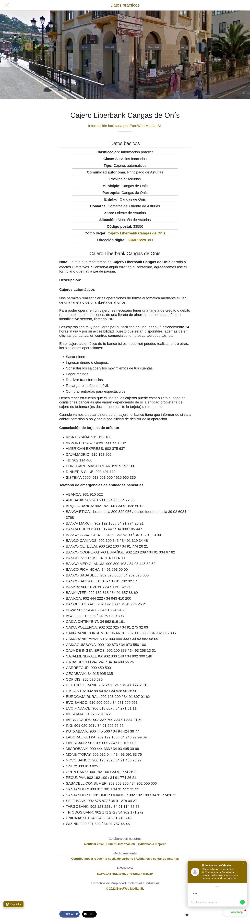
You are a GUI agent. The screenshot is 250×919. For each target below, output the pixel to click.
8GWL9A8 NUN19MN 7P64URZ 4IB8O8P (125, 873)
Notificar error (94, 844)
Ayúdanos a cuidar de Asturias (157, 858)
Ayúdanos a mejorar (151, 844)
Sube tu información (120, 844)
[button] (243, 863)
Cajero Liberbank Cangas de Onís (137, 233)
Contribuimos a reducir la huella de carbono (102, 858)
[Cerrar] (7, 5)
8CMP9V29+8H (140, 240)
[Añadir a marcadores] (187, 914)
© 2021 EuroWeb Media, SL (125, 888)
